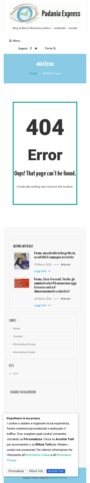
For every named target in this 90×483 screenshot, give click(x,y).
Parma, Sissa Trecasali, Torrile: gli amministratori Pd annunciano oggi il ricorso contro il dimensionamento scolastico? (55, 285)
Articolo (65, 264)
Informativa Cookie (21, 352)
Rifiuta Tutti (36, 471)
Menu (14, 40)
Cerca (50, 48)
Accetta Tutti (55, 471)
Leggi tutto (42, 271)
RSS (12, 373)
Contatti (14, 336)
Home (13, 328)
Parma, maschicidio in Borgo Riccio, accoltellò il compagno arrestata (55, 255)
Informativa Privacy (21, 344)
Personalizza (16, 471)
